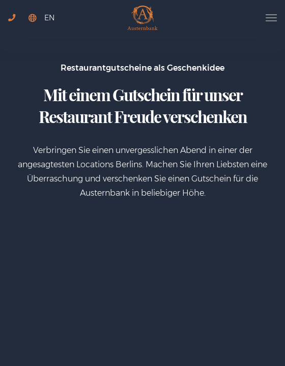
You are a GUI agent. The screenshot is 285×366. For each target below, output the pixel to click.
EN (49, 17)
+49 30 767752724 (15, 25)
